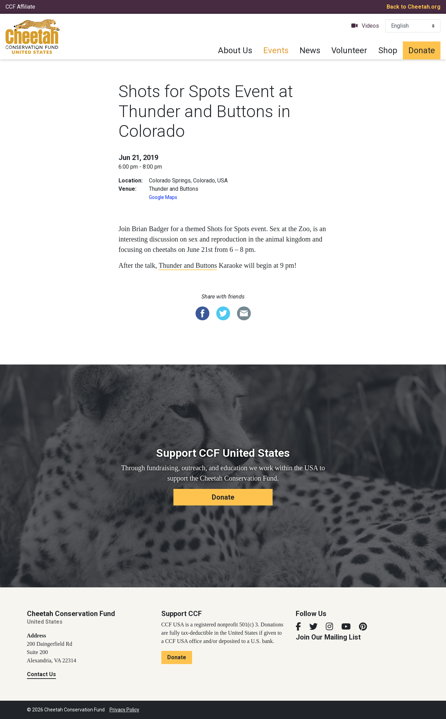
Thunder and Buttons (188, 265)
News (310, 50)
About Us (235, 50)
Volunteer (349, 50)
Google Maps (163, 197)
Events (275, 50)
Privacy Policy (124, 709)
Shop (387, 50)
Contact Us (41, 674)
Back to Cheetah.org (413, 6)
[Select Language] (412, 25)
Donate (421, 50)
